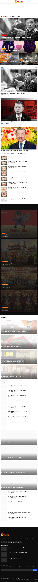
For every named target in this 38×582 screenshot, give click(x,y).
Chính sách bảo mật (29, 579)
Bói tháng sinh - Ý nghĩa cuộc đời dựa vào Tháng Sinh (12, 487)
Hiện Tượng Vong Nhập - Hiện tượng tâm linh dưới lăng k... (28, 62)
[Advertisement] (19, 7)
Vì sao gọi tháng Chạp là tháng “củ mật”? (12, 234)
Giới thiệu (35, 579)
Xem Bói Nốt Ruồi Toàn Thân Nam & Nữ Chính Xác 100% (17, 496)
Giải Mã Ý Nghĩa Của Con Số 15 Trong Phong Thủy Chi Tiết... (18, 406)
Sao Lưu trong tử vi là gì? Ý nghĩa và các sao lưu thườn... (17, 166)
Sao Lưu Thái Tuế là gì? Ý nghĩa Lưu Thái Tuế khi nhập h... (17, 161)
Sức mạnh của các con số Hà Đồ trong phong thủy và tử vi (17, 416)
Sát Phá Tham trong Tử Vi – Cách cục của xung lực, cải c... (17, 192)
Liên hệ (14, 579)
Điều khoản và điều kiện (20, 579)
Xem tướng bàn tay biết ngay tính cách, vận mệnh (17, 558)
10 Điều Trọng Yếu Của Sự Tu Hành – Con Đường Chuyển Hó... (9, 62)
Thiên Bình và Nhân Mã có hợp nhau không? (10, 50)
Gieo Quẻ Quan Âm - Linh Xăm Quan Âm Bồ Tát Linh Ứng (13, 457)
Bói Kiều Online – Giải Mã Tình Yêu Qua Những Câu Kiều (13, 472)
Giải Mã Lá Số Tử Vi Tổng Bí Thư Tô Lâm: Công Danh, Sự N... (15, 150)
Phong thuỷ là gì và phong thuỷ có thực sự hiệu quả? (17, 390)
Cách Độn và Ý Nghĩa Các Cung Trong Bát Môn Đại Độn (17, 517)
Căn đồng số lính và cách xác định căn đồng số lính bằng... (18, 547)
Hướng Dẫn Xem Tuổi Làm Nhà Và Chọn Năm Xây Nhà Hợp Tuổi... (19, 512)
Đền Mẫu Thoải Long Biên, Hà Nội (10, 263)
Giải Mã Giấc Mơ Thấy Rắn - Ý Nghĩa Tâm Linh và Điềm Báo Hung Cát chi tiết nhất (15, 16)
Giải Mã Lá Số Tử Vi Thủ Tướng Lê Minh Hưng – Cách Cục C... (15, 122)
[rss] (21, 542)
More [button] (36, 67)
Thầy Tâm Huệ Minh (4, 38)
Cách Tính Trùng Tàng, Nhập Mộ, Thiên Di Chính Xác (17, 501)
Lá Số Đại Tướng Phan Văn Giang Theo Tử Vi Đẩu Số (13, 93)
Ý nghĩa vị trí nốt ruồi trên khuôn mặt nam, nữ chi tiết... (18, 552)
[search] (37, 2)
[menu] (1, 2)
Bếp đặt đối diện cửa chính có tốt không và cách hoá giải (13, 376)
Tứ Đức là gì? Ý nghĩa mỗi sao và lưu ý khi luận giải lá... (17, 171)
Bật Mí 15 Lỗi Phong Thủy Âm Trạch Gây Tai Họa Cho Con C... (18, 411)
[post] (19, 29)
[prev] (35, 16)
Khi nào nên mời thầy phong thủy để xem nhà (11, 346)
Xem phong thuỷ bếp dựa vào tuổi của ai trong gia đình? (17, 385)
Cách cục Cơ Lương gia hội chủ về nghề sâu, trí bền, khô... (17, 182)
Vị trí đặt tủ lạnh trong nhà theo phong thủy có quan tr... (13, 361)
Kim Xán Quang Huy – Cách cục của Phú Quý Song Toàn (17, 198)
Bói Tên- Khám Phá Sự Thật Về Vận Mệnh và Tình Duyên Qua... (18, 491)
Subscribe (35, 570)
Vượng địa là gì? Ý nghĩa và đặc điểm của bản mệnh (16, 177)
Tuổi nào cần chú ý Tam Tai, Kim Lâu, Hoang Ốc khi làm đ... (13, 331)
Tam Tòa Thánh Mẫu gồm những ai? (10, 309)
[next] (36, 16)
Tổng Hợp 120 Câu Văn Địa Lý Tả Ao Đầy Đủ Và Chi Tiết (17, 395)
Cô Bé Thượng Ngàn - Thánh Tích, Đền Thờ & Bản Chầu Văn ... (16, 286)
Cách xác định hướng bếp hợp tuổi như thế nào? (16, 379)
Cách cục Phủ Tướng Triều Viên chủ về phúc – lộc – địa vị (17, 187)
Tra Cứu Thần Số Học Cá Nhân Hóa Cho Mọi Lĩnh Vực (12, 442)
